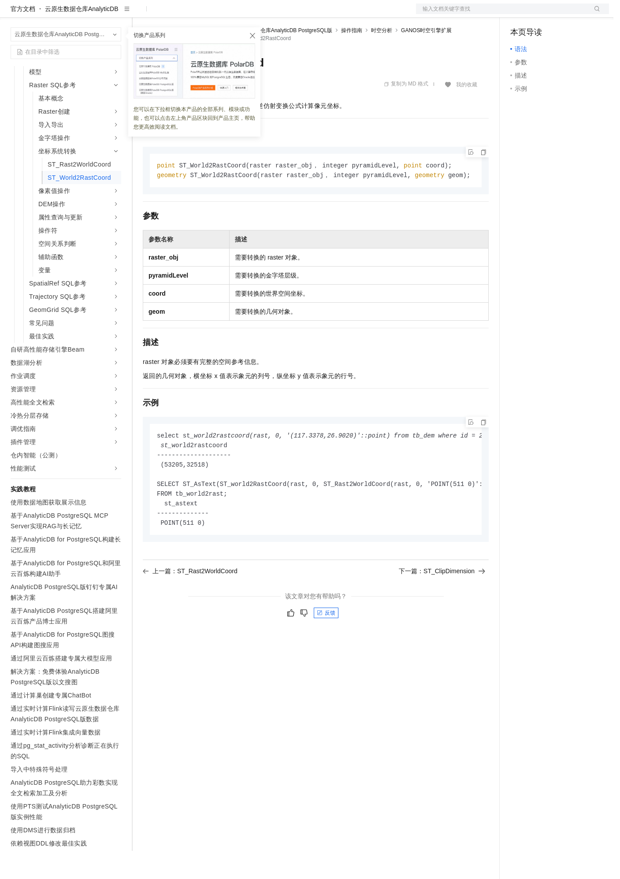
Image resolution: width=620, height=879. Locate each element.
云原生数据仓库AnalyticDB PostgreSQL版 (283, 59)
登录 (594, 14)
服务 (260, 14)
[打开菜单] (14, 14)
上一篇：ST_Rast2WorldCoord (190, 604)
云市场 (214, 14)
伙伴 (239, 14)
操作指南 (351, 59)
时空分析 (381, 59)
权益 (169, 14)
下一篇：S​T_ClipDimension (442, 604)
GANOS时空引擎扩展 (426, 59)
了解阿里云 (290, 14)
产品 (114, 14)
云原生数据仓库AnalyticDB (81, 37)
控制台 (541, 14)
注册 (562, 14)
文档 (501, 14)
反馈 (326, 646)
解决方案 (142, 14)
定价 (190, 14)
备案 (520, 14)
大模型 (90, 14)
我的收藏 (466, 113)
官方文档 (23, 37)
